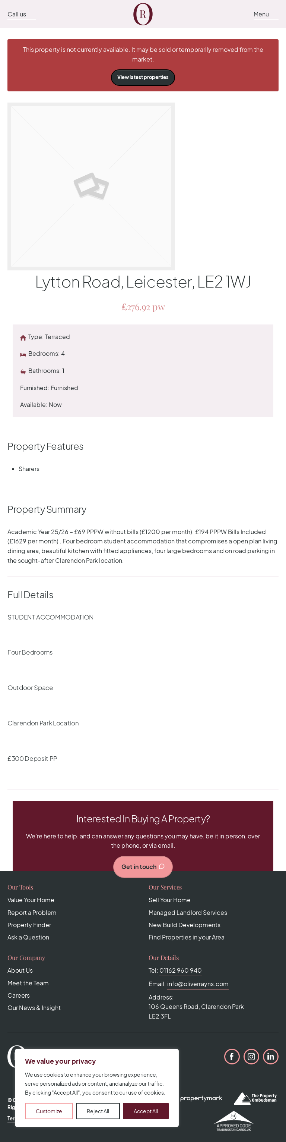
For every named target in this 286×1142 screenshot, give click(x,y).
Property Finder (29, 925)
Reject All (98, 1111)
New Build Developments (184, 925)
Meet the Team (28, 983)
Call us (16, 14)
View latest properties (143, 77)
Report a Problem (32, 912)
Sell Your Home (170, 900)
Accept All (146, 1111)
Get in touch (143, 866)
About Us (20, 970)
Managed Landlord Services (188, 912)
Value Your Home (30, 900)
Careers (18, 995)
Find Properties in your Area (187, 937)
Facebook (232, 1056)
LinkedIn (271, 1056)
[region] (97, 1088)
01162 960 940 (180, 970)
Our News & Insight (34, 1007)
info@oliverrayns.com (198, 984)
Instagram (251, 1056)
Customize (49, 1111)
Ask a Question (28, 937)
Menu (261, 14)
